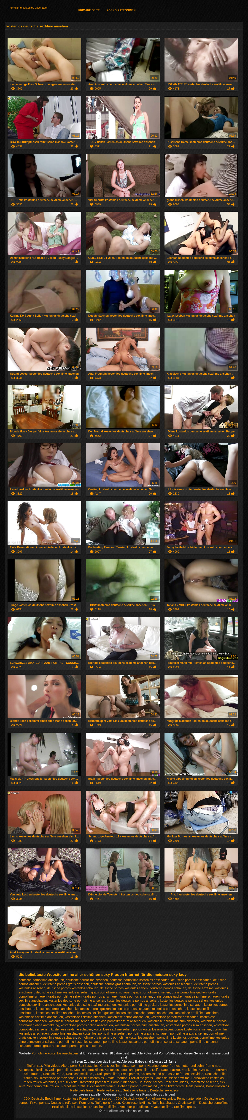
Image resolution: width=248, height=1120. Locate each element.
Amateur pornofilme (134, 1107)
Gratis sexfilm (110, 1065)
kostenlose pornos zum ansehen (189, 1025)
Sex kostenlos (88, 1065)
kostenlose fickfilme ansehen (85, 1017)
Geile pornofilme (60, 1070)
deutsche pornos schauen (167, 988)
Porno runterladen (124, 1082)
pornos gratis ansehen (85, 1046)
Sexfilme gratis (184, 1107)
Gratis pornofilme (107, 1074)
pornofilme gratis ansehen (188, 1033)
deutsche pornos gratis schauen (113, 984)
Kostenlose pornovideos (57, 1078)
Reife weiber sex (109, 1090)
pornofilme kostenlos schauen (80, 1041)
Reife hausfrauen (164, 1102)
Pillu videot (51, 1065)
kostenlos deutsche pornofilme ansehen (77, 1000)
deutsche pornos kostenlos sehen (124, 988)
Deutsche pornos (150, 1082)
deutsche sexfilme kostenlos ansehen (62, 992)
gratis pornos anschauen (101, 996)
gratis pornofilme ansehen (151, 992)
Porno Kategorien (121, 10)
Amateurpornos (116, 1078)
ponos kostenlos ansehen (193, 1029)
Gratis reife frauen (135, 1090)
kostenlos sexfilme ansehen (55, 1013)
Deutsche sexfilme (79, 1074)
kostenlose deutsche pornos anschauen (144, 1013)
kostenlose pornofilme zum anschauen (118, 1021)
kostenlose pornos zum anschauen (139, 1025)
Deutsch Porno (53, 1074)
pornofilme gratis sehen (94, 1037)
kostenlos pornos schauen (131, 1009)
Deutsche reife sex (64, 1102)
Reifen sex (34, 1065)
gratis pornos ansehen (136, 996)
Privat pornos (39, 1102)
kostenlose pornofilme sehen (69, 1021)
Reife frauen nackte (166, 1070)
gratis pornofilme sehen (65, 996)
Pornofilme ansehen (204, 1082)
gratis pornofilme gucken (189, 992)
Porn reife (86, 1102)
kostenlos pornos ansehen (54, 1009)
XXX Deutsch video (130, 1098)
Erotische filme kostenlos (70, 1107)
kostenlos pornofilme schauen (181, 1004)
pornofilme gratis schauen (57, 1037)
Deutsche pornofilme (213, 1102)
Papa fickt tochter (172, 1086)
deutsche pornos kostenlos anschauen (165, 984)
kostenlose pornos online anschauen (87, 1025)
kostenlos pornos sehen (168, 1009)
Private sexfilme (161, 1107)
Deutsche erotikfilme (88, 1070)
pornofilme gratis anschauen (148, 1033)
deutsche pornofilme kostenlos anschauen (140, 980)
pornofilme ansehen (112, 1033)
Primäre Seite (89, 10)
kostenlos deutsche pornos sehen (184, 1000)
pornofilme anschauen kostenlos (74, 1033)
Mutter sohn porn (133, 1065)
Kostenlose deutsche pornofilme (127, 1070)
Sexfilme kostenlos (90, 1078)
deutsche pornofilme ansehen (87, 980)
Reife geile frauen (82, 1090)
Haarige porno (157, 1065)
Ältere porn (69, 1065)
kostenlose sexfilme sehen (112, 1029)
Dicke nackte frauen (101, 1086)
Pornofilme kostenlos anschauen (28, 7)
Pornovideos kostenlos (207, 1078)
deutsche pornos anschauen (191, 980)
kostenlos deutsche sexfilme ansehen (89, 1004)
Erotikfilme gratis (141, 1078)
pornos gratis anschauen (49, 1046)
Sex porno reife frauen (43, 1086)
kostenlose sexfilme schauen (71, 1029)
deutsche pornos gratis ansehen (66, 984)
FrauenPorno (219, 1070)
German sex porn (101, 1098)
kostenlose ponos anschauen (128, 1017)
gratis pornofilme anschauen (111, 992)
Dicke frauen (31, 1074)
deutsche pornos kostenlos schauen (72, 988)
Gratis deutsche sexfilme (171, 1078)
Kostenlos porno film (94, 1082)
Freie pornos (130, 1074)
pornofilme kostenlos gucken (177, 1037)
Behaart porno (128, 1086)
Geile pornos (195, 1086)
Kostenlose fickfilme (33, 1070)
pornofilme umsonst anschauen (166, 1041)
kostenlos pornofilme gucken (138, 1004)
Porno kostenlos (217, 1086)
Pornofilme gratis (73, 1086)
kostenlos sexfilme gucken (95, 1013)
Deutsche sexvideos (164, 1090)
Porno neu (212, 1065)
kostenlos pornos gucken (93, 1009)
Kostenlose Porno (75, 1098)
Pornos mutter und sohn (187, 1065)
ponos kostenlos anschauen (153, 1029)
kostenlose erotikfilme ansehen (196, 1013)
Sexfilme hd (149, 1086)
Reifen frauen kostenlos (39, 1082)
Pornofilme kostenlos (160, 1098)
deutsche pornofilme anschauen (41, 980)
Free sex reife (68, 1082)
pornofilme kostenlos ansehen (134, 1037)
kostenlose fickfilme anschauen (41, 1017)
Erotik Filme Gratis (195, 1070)
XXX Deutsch (33, 1098)
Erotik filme (53, 1098)
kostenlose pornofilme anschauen (175, 1017)
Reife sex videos (176, 1082)
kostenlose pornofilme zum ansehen (173, 1021)
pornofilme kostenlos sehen (122, 1041)
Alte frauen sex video (188, 1074)
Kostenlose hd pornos (156, 1074)
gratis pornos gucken (168, 996)
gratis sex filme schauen (202, 996)
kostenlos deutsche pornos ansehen (132, 1000)
